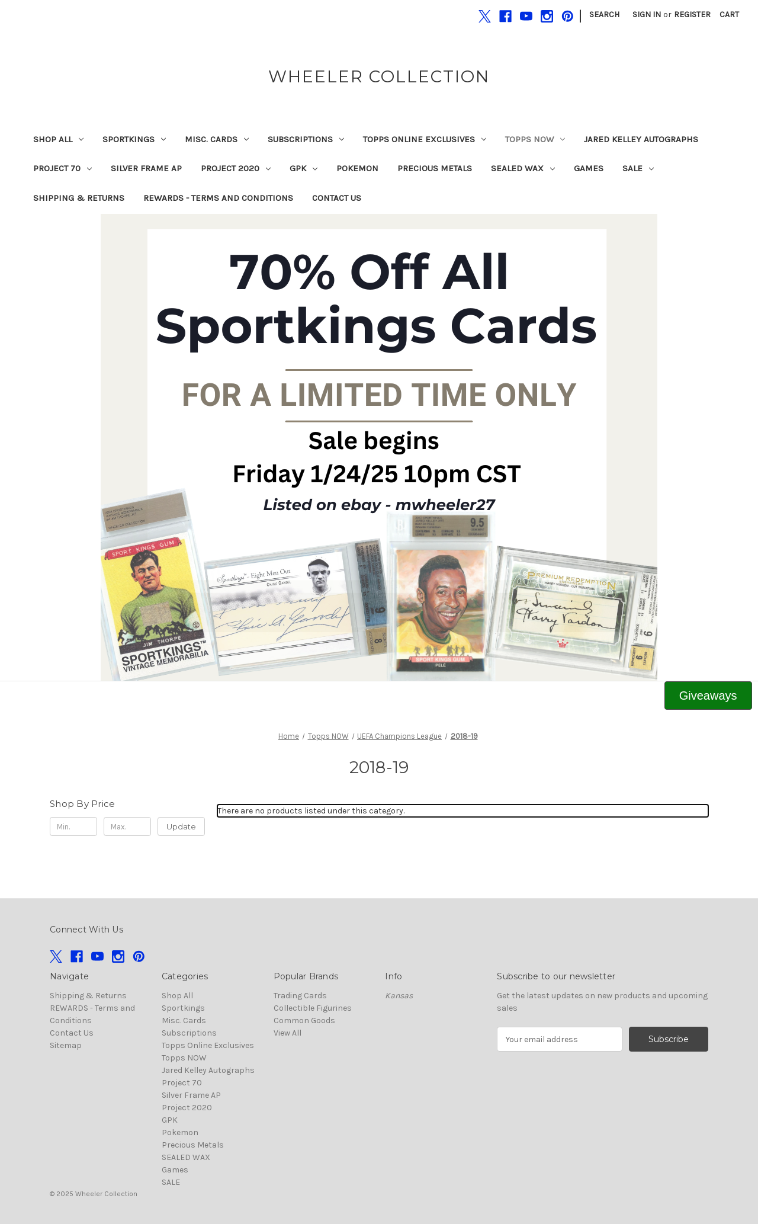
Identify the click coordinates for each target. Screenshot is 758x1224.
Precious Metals (434, 168)
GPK (303, 168)
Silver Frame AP (146, 168)
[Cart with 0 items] (729, 14)
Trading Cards (300, 996)
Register (692, 14)
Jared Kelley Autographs (641, 139)
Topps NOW (535, 139)
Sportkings (134, 139)
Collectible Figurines (313, 1008)
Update (181, 826)
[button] (379, 447)
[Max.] (127, 826)
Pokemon (357, 168)
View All (287, 1033)
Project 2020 (236, 168)
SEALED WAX (523, 168)
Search (604, 14)
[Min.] (73, 826)
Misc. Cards (217, 139)
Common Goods (304, 1020)
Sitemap (66, 1045)
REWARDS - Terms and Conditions (218, 198)
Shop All (58, 139)
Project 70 (62, 168)
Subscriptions (306, 139)
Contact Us (336, 198)
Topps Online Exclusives (424, 139)
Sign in (646, 14)
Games (588, 168)
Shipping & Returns (78, 198)
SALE (638, 168)
